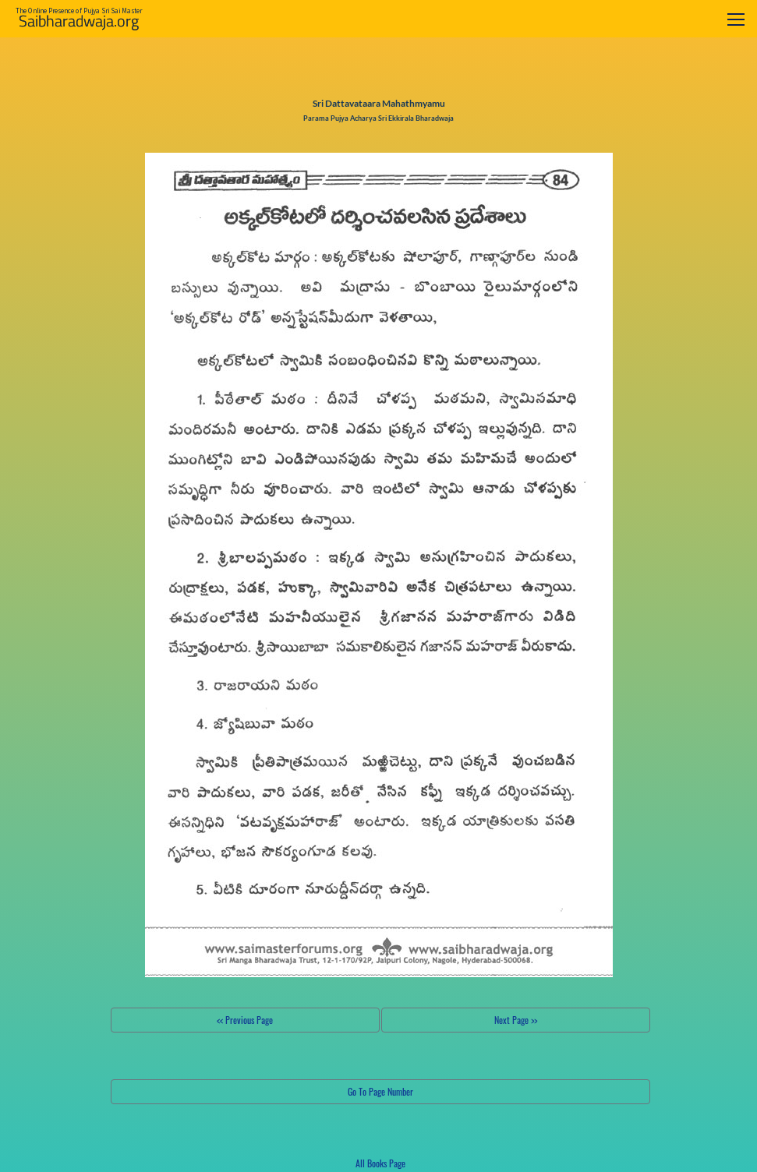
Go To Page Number (380, 1091)
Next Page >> (515, 1019)
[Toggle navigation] (736, 19)
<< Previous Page (245, 1019)
